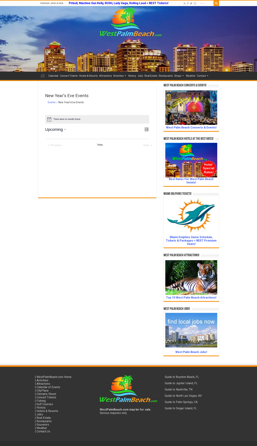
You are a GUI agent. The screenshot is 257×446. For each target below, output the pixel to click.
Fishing (41, 400)
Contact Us (43, 431)
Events (52, 102)
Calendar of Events (48, 387)
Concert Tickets (69, 75)
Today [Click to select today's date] (100, 145)
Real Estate (151, 75)
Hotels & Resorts (88, 75)
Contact (201, 75)
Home (42, 75)
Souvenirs (43, 424)
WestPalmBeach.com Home (54, 377)
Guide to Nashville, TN (178, 389)
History (132, 75)
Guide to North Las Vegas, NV (183, 395)
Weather (191, 75)
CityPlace (43, 390)
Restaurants (166, 75)
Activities (118, 75)
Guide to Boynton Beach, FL (182, 377)
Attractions (105, 75)
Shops (177, 75)
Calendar (53, 75)
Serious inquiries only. (113, 413)
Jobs (140, 75)
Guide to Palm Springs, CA (181, 402)
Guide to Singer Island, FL (181, 408)
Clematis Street (46, 394)
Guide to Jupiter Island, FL (181, 383)
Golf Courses (45, 404)
